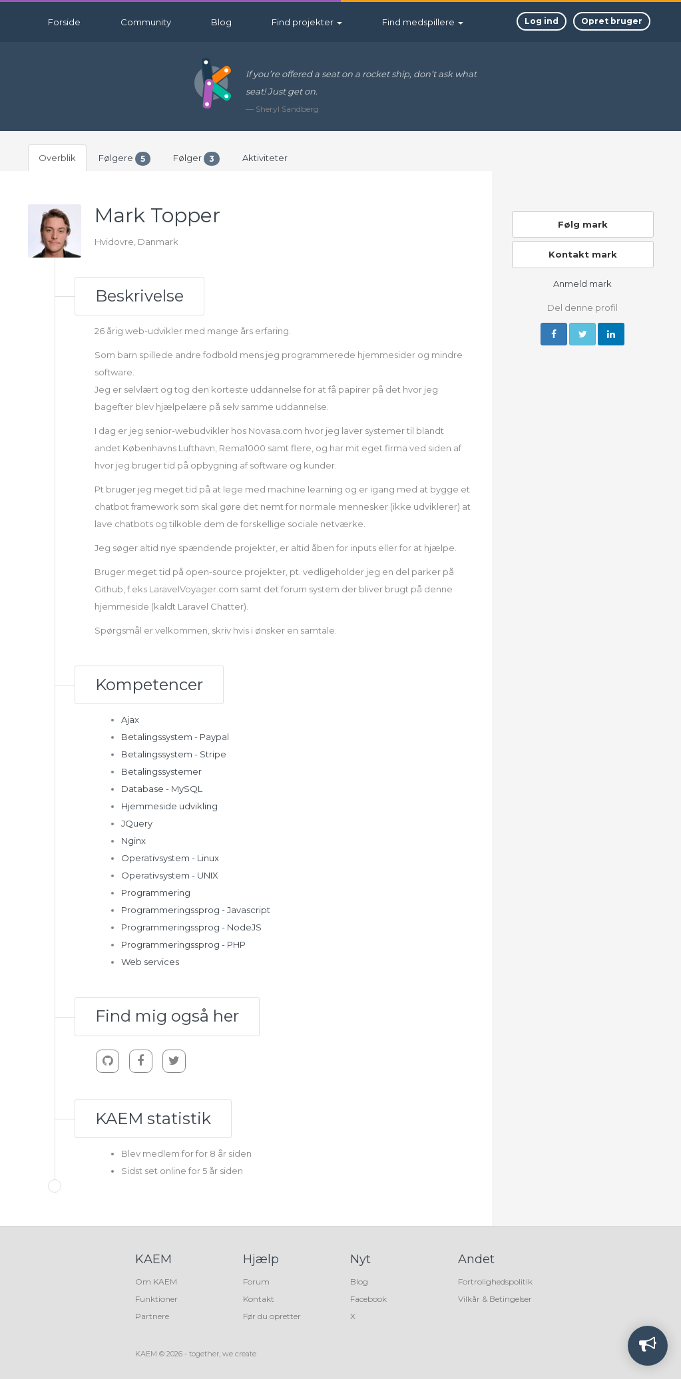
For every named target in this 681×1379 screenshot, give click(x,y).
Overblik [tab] (57, 157)
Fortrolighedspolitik (495, 1281)
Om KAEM (156, 1281)
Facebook (368, 1299)
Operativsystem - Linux (170, 858)
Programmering (155, 892)
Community (145, 22)
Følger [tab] (196, 159)
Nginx (133, 840)
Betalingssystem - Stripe (173, 754)
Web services (150, 961)
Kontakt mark (583, 254)
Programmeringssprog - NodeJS (191, 927)
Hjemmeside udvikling (169, 806)
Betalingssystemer (161, 771)
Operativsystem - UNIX (169, 875)
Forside (64, 22)
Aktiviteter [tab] (265, 157)
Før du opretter (272, 1316)
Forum (256, 1281)
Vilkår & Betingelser (495, 1299)
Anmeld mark (582, 283)
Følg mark (583, 224)
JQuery (136, 823)
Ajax (130, 719)
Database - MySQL (161, 788)
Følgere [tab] (124, 159)
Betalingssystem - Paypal (175, 736)
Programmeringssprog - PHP (183, 944)
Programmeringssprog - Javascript (195, 909)
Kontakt (258, 1299)
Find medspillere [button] (422, 22)
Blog (221, 22)
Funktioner (156, 1299)
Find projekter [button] (307, 22)
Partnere (152, 1316)
